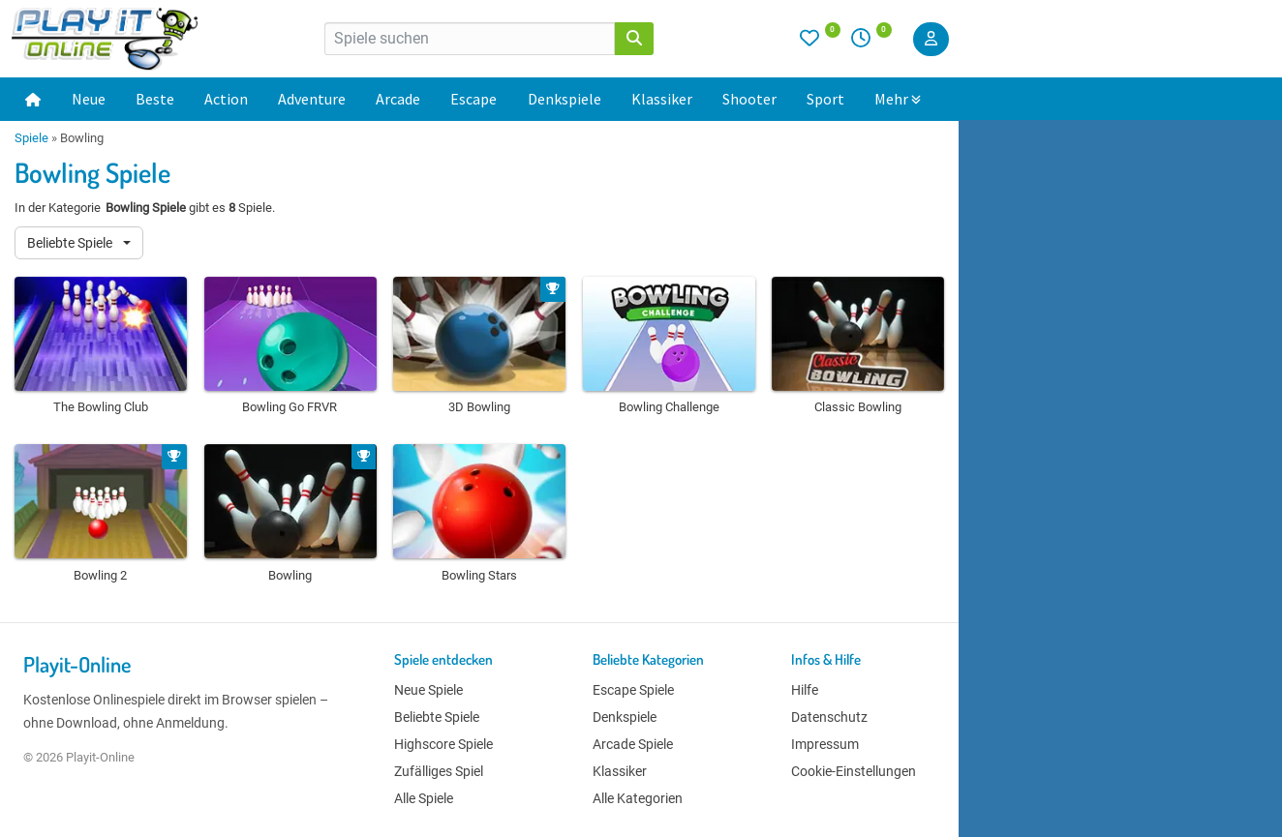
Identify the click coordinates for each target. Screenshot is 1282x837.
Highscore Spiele (443, 744)
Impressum (825, 744)
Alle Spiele (423, 798)
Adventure (312, 98)
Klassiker (661, 98)
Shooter (749, 98)
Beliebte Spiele (71, 243)
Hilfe (804, 690)
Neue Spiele (428, 690)
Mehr (897, 98)
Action (226, 98)
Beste (155, 98)
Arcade (398, 98)
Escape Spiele (633, 690)
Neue (89, 98)
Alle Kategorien (638, 798)
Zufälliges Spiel (438, 771)
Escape (473, 98)
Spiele (31, 138)
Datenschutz (829, 717)
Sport (825, 98)
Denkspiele (564, 98)
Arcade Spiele (633, 744)
